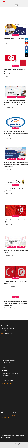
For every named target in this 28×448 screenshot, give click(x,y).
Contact (17, 435)
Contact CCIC (5, 325)
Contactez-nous (6, 4)
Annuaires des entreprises (9, 360)
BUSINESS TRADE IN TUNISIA (11, 373)
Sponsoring (8, 437)
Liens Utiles (11, 435)
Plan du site (4, 435)
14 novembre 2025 (9, 308)
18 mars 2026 (8, 138)
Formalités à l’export (8, 365)
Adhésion (5, 357)
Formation (5, 367)
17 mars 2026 (8, 169)
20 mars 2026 (8, 108)
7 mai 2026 (7, 44)
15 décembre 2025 (9, 286)
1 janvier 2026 (8, 255)
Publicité (12, 4)
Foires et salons (6, 362)
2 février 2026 (8, 193)
